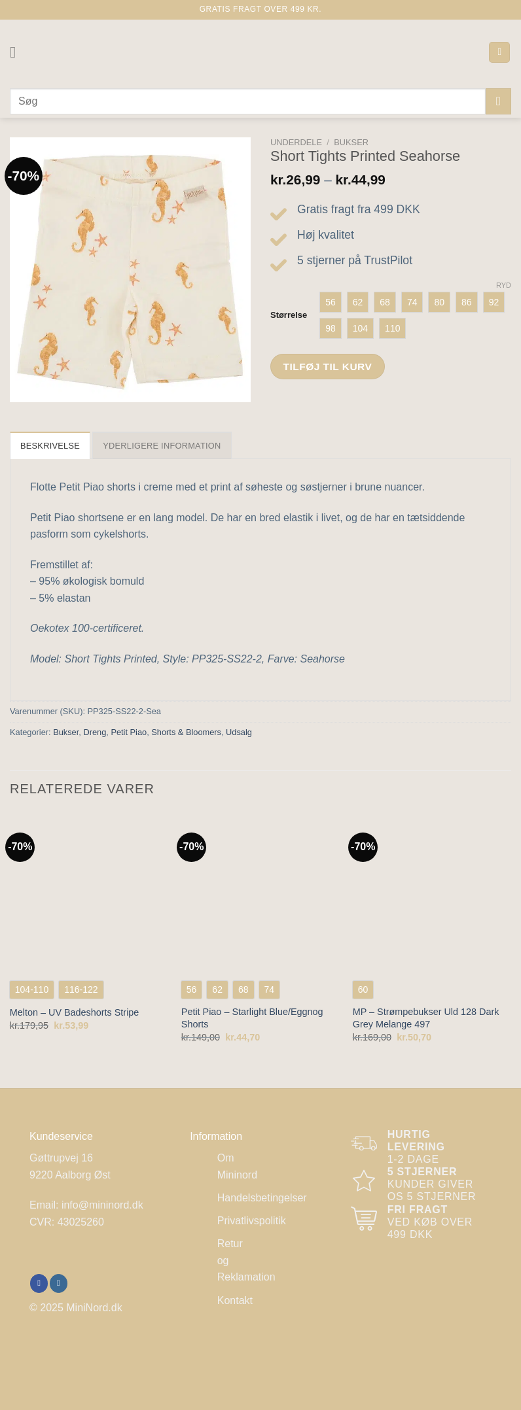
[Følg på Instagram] (58, 1283)
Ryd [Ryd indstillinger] (503, 285)
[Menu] (18, 52)
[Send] (498, 101)
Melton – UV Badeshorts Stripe (74, 1012)
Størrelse (288, 315)
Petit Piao (129, 732)
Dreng (94, 732)
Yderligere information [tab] (162, 446)
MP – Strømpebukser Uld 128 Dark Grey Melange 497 (426, 1017)
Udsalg (239, 732)
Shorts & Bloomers (186, 732)
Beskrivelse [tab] (50, 446)
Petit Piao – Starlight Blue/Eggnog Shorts (252, 1017)
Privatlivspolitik (251, 1220)
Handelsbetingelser (262, 1197)
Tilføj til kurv (327, 366)
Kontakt (235, 1300)
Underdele (296, 142)
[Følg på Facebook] (39, 1283)
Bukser (351, 142)
